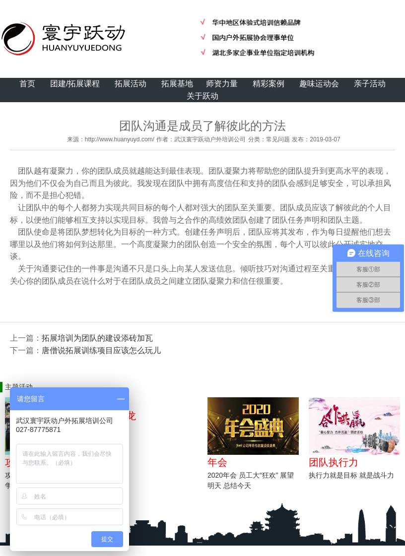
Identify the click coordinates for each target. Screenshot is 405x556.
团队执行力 (333, 462)
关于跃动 (202, 96)
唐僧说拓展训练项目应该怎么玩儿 (101, 350)
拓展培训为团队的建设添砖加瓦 (97, 338)
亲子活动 (370, 83)
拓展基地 (177, 83)
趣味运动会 (319, 83)
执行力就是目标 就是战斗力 (351, 475)
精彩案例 (268, 83)
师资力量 (222, 83)
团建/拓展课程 (75, 83)
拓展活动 (130, 83)
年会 (217, 462)
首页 (27, 83)
